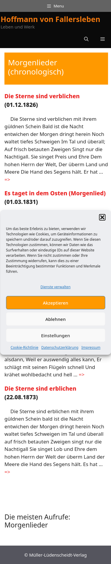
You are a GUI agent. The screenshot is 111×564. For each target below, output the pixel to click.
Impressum (90, 351)
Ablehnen (55, 322)
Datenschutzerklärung (59, 351)
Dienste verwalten (56, 290)
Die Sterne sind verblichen (42, 96)
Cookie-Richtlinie (24, 351)
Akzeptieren (55, 306)
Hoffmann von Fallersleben (50, 19)
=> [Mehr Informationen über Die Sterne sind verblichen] (7, 179)
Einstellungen (55, 339)
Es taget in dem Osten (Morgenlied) (55, 193)
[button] (102, 221)
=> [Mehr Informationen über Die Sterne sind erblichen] (7, 471)
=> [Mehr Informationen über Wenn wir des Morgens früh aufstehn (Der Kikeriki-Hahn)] (81, 374)
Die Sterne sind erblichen (40, 388)
